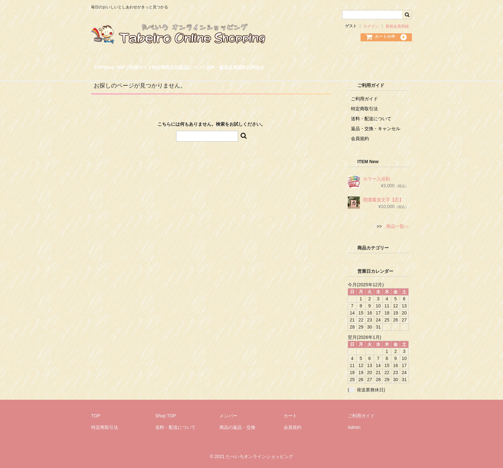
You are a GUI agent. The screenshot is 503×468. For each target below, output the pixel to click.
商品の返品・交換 (237, 427)
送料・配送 (302, 65)
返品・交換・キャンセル (375, 128)
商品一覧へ (397, 226)
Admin (354, 427)
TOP (103, 65)
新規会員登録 (397, 26)
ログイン (371, 26)
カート (290, 415)
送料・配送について (371, 118)
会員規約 (338, 65)
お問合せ (371, 65)
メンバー (228, 415)
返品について (261, 65)
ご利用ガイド (174, 65)
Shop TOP (134, 65)
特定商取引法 (218, 65)
